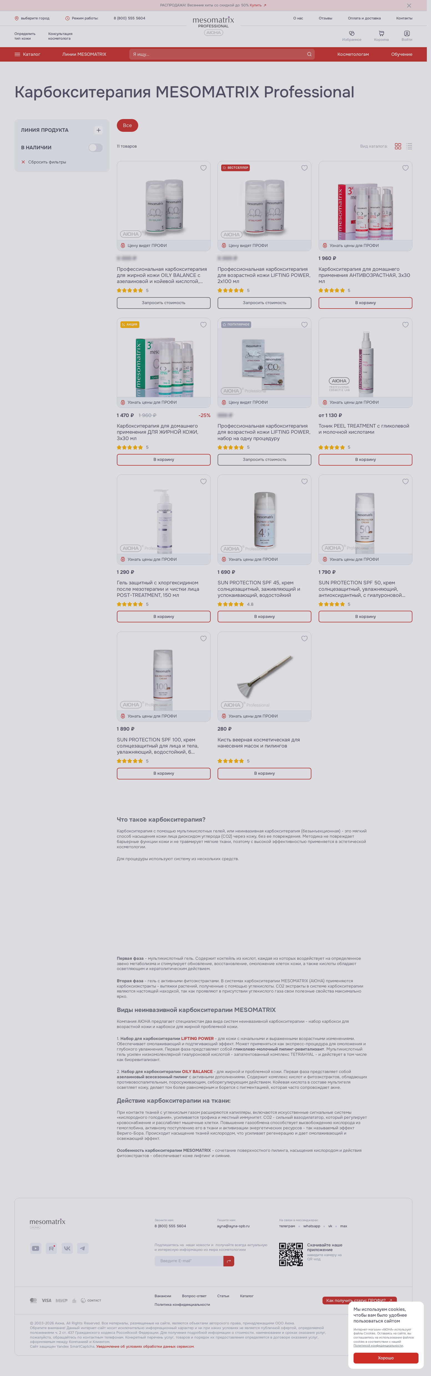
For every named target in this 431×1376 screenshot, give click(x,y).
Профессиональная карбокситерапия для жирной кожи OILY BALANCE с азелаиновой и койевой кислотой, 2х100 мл (162, 278)
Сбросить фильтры (44, 162)
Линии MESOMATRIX (84, 54)
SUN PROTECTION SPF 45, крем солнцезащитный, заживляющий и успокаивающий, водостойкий (259, 589)
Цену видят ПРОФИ (143, 245)
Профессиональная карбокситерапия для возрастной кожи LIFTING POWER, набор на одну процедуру (264, 432)
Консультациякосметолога (60, 36)
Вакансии (163, 1296)
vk (330, 1226)
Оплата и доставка (364, 18)
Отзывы (325, 18)
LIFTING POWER (197, 1038)
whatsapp (311, 1226)
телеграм (287, 1226)
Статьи (223, 1296)
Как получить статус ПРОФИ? (359, 1300)
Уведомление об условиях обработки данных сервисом (145, 1346)
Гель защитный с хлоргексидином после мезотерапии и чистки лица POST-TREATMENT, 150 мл (158, 589)
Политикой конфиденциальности (378, 1345)
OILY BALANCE (197, 1071)
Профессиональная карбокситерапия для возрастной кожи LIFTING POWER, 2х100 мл (264, 275)
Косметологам (353, 54)
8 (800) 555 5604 (129, 18)
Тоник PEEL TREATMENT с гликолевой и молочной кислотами (364, 429)
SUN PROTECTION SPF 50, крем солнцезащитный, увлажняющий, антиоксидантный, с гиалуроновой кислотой (360, 592)
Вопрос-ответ (194, 1296)
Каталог (27, 54)
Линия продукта (45, 130)
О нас (298, 18)
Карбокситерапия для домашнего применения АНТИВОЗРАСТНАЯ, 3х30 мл (364, 275)
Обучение (401, 54)
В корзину (365, 302)
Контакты (404, 18)
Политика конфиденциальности (182, 1304)
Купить (258, 5)
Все (127, 125)
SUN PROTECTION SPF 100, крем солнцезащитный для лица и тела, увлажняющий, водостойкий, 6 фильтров (157, 749)
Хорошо (386, 1357)
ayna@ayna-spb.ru (233, 1226)
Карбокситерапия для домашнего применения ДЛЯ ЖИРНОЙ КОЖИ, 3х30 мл (157, 432)
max (343, 1226)
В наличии (36, 148)
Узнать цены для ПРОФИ (350, 245)
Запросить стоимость (163, 302)
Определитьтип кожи (25, 36)
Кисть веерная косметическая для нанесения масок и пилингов (259, 743)
